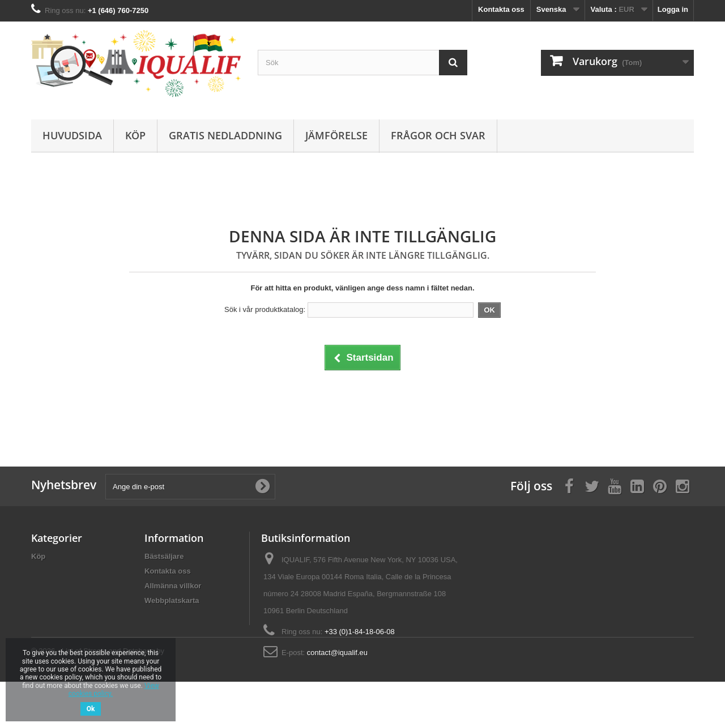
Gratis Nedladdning (225, 135)
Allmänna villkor (172, 585)
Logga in (673, 9)
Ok (91, 709)
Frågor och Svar (438, 135)
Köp (135, 135)
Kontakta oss (501, 9)
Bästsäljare (164, 556)
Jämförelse (336, 135)
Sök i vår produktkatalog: (264, 309)
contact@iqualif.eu (337, 652)
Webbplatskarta (171, 600)
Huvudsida (72, 135)
